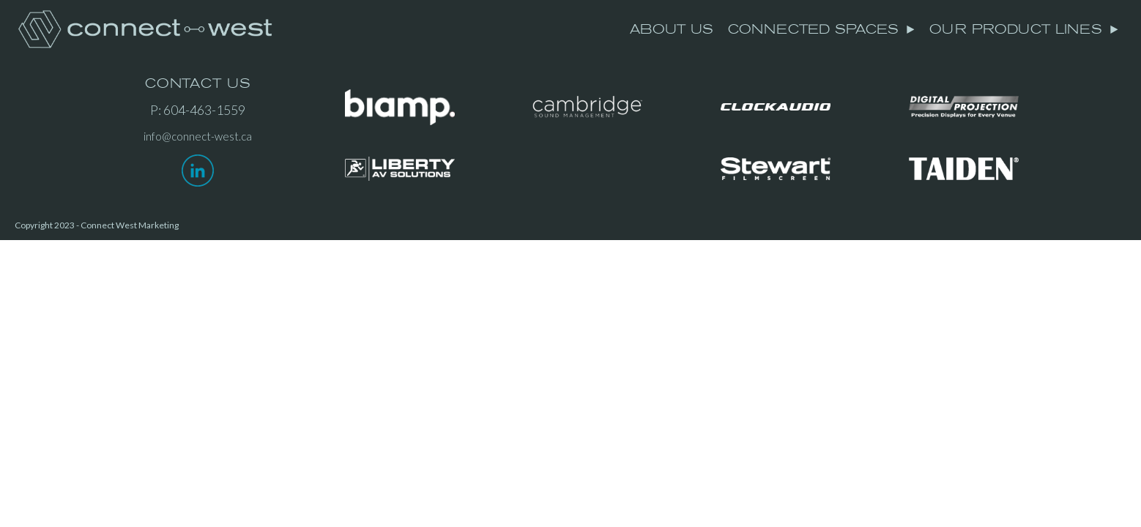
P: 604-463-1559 (197, 110)
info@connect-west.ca (198, 136)
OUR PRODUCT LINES (1024, 29)
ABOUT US (671, 29)
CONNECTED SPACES (821, 29)
